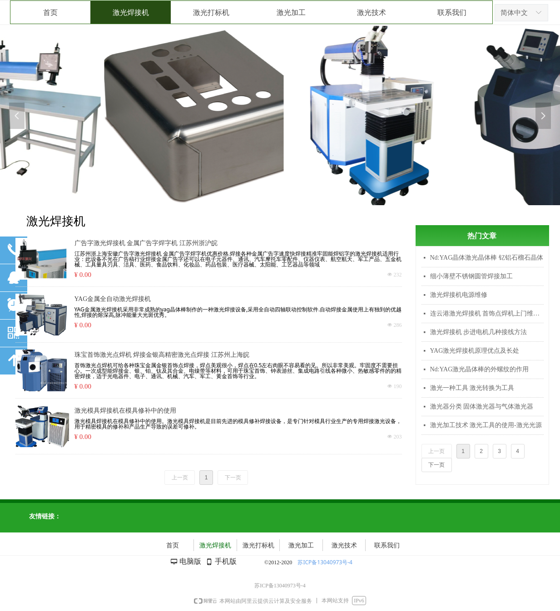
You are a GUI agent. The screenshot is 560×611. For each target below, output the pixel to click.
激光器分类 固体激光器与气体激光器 (482, 406)
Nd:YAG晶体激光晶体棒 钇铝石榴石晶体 (486, 257)
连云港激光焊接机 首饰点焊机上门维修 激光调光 (487, 313)
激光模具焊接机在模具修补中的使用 (125, 410)
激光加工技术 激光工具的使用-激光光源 (486, 425)
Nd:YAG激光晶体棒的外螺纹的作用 (479, 369)
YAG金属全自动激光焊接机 (112, 299)
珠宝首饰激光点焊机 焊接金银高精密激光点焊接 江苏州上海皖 (161, 354)
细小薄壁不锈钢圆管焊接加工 (471, 276)
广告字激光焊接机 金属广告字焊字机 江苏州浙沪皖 (146, 243)
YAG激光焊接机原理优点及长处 (475, 350)
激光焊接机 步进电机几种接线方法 (478, 332)
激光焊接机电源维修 (458, 294)
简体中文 (514, 12)
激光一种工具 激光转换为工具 (472, 387)
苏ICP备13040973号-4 (324, 562)
